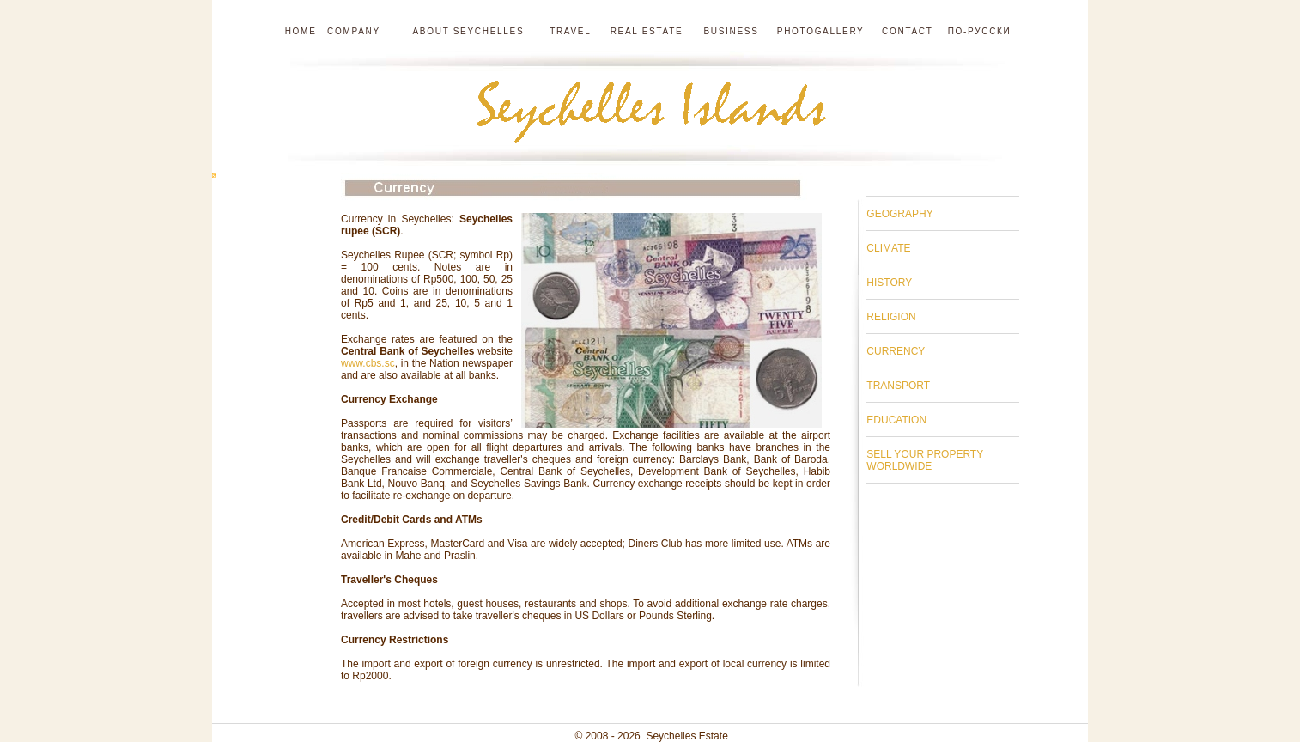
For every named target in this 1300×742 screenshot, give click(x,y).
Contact (907, 31)
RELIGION (890, 317)
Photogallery (821, 31)
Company (353, 31)
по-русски (979, 31)
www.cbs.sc (368, 363)
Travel (572, 31)
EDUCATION (896, 420)
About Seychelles (465, 31)
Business (730, 31)
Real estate (649, 31)
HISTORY (889, 283)
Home (301, 31)
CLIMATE (888, 248)
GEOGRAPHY (899, 214)
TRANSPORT (898, 386)
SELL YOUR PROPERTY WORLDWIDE (924, 460)
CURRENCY (895, 351)
